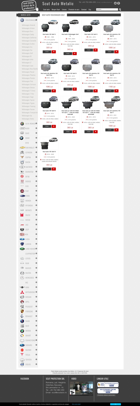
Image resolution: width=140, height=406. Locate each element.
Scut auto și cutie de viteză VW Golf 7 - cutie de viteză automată (90, 112)
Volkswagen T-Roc (28, 93)
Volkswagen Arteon (28, 28)
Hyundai (29, 205)
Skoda (28, 330)
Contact (84, 9)
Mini (27, 287)
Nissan (28, 296)
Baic (27, 133)
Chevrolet (30, 147)
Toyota (28, 359)
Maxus (28, 268)
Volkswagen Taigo (28, 97)
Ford (27, 195)
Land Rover (30, 248)
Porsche (29, 311)
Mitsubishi (30, 292)
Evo (27, 186)
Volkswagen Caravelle (29, 40)
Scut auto (46, 9)
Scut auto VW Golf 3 (49, 34)
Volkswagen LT (26, 62)
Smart (28, 335)
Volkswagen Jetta (27, 59)
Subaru (28, 345)
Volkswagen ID (27, 56)
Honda (28, 200)
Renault (28, 316)
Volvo (28, 364)
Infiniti (28, 210)
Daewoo (28, 166)
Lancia (28, 244)
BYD (27, 142)
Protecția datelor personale (106, 395)
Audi (27, 128)
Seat (27, 325)
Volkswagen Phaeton (28, 75)
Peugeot (29, 306)
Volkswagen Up (27, 115)
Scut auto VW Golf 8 (49, 151)
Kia (26, 234)
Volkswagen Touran (28, 109)
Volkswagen (30, 20)
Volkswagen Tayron (28, 100)
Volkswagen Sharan (28, 87)
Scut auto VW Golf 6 (70, 73)
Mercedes (29, 277)
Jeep (27, 229)
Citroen (28, 152)
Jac (26, 224)
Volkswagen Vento (28, 118)
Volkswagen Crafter (28, 43)
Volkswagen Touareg (28, 106)
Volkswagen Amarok (28, 25)
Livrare (64, 9)
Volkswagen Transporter (30, 112)
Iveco (27, 219)
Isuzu (27, 215)
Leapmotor (30, 253)
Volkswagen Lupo (27, 65)
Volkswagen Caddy (28, 34)
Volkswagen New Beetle (30, 68)
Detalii (47, 51)
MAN (27, 263)
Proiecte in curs (74, 9)
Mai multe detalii (76, 404)
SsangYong (30, 340)
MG (26, 282)
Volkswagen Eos (27, 47)
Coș (90, 9)
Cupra (28, 157)
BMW (27, 138)
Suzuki (28, 349)
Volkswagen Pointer (28, 78)
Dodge (28, 181)
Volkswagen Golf (27, 53)
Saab (27, 321)
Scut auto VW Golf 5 (91, 34)
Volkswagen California (29, 37)
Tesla (27, 354)
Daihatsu (29, 171)
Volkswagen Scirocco (29, 84)
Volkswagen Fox (27, 50)
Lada (27, 239)
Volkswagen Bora (27, 31)
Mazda (28, 272)
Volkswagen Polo (27, 81)
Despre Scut (56, 9)
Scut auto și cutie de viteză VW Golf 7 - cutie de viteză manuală (70, 112)
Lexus (27, 258)
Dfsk (27, 176)
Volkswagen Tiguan (28, 103)
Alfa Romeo (30, 123)
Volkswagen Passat (28, 72)
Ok (115, 404)
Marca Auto (26, 15)
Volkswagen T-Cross (28, 90)
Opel (27, 301)
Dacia (27, 162)
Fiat (27, 191)
